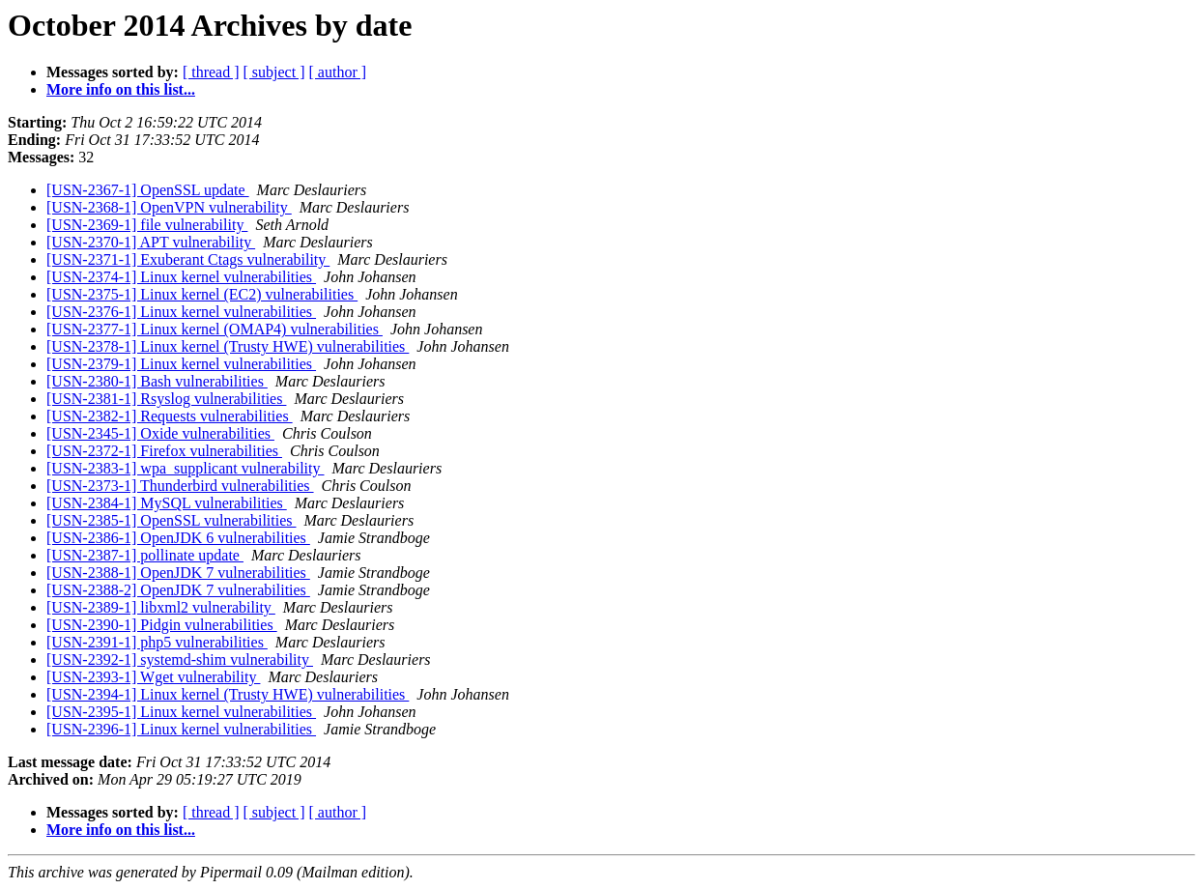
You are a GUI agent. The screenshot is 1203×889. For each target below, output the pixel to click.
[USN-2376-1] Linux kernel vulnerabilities (181, 311)
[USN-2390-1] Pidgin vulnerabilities (161, 625)
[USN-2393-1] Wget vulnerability (153, 677)
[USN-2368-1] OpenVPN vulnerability (169, 207)
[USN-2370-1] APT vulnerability (150, 242)
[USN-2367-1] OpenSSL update (147, 190)
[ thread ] (211, 72)
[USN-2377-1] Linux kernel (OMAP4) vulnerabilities (214, 329)
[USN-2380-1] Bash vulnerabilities (157, 381)
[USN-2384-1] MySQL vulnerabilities (166, 503)
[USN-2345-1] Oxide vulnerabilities (160, 433)
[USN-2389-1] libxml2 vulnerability (160, 607)
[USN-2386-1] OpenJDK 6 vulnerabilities (178, 538)
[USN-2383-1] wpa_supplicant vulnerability (185, 468)
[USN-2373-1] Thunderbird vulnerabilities (180, 485)
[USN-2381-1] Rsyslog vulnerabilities (166, 398)
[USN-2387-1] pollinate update (144, 555)
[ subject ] (274, 72)
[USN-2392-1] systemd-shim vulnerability (179, 659)
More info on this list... (120, 89)
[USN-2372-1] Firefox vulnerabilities (164, 451)
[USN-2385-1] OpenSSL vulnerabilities (171, 520)
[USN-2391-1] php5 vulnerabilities (157, 642)
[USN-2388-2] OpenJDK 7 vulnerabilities (178, 590)
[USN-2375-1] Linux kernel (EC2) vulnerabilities (202, 294)
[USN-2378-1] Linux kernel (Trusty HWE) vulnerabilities (227, 346)
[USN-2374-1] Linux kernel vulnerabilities (181, 277)
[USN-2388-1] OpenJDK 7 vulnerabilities (178, 572)
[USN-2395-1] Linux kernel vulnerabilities (181, 711)
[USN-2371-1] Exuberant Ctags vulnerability (187, 259)
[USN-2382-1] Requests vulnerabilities (169, 416)
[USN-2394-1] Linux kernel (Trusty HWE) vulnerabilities (227, 694)
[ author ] (338, 72)
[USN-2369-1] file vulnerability (146, 224)
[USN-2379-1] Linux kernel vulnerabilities (181, 364)
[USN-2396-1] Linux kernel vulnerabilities (181, 729)
